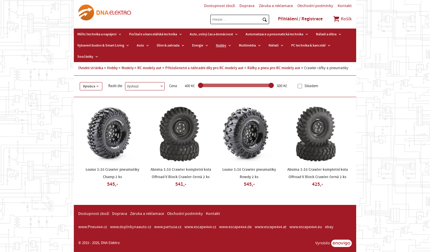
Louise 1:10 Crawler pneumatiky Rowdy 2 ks (249, 173)
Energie (197, 45)
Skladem (311, 86)
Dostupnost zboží (219, 6)
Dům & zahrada (168, 45)
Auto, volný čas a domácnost (211, 34)
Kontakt (345, 6)
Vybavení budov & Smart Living (100, 45)
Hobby (221, 45)
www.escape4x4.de (235, 227)
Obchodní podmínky (315, 6)
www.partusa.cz (167, 227)
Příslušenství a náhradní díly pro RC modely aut (204, 68)
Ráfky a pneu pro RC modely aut (273, 68)
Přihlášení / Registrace (300, 18)
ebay (329, 227)
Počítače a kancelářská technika (153, 34)
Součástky (85, 56)
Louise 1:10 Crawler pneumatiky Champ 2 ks (112, 173)
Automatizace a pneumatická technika (274, 34)
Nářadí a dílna (326, 34)
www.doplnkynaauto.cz (130, 227)
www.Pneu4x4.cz (92, 227)
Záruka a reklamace (276, 6)
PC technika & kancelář (308, 45)
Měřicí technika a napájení (96, 34)
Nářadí (274, 45)
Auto (140, 45)
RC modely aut (149, 68)
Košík (342, 18)
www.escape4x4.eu (305, 227)
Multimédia (247, 45)
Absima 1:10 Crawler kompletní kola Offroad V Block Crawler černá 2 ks (181, 173)
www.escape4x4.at (270, 227)
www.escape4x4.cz (200, 227)
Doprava (246, 6)
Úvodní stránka (90, 68)
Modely (127, 68)
